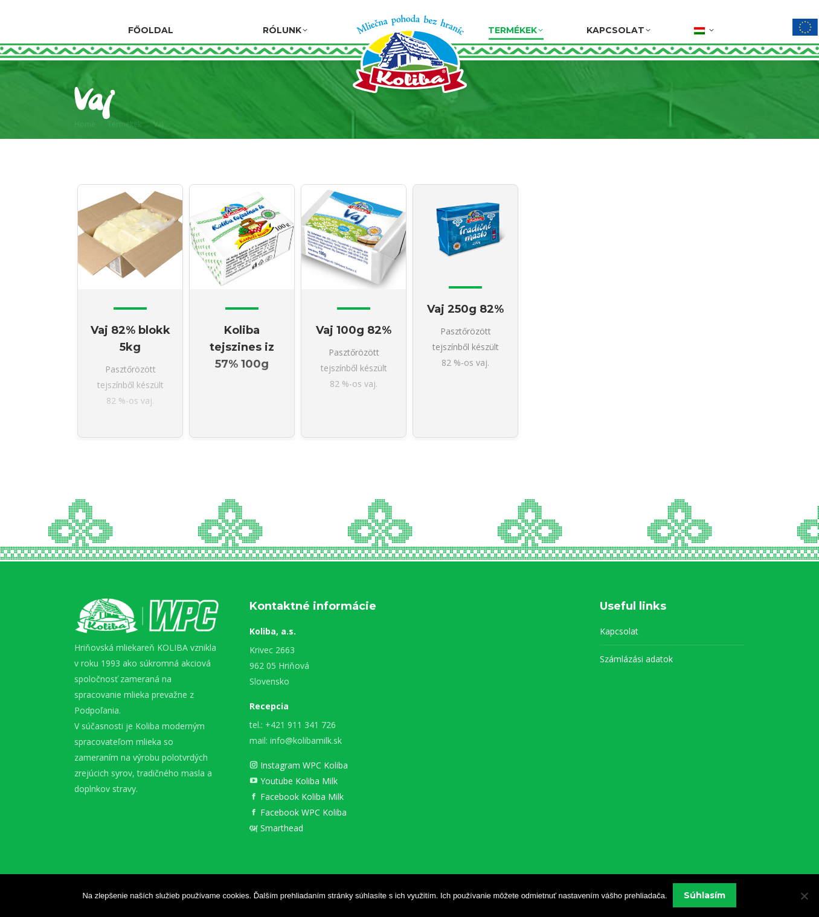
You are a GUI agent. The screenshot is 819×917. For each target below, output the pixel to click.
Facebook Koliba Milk (301, 796)
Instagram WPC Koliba (303, 765)
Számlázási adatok (636, 659)
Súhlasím (705, 895)
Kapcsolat (619, 631)
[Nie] (804, 896)
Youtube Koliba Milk (298, 781)
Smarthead (280, 828)
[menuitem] (704, 28)
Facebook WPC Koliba (302, 812)
